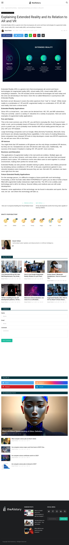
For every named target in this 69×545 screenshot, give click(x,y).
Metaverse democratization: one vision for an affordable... (34, 298)
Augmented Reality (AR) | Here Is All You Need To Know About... (57, 298)
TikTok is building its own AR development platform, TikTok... (11, 298)
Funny (32, 225)
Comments (6, 309)
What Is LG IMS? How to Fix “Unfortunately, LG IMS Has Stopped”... (39, 513)
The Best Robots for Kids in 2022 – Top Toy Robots (39, 522)
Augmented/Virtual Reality (11, 7)
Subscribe (63, 519)
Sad (50, 225)
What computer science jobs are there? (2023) (24, 438)
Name (3, 313)
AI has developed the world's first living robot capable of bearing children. (51, 206)
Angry (41, 225)
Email (2, 320)
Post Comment (7, 340)
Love (23, 225)
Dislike (14, 225)
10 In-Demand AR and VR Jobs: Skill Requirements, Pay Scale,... (11, 275)
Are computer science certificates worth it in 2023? (25, 455)
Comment (4, 327)
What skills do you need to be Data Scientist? (39, 530)
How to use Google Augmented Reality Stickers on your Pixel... (33, 275)
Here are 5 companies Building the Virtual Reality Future (17, 206)
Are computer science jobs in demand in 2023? (24, 464)
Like (6, 225)
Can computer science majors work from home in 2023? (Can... (28, 447)
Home (2, 7)
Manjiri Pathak (6, 31)
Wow (59, 225)
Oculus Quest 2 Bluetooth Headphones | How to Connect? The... (56, 276)
